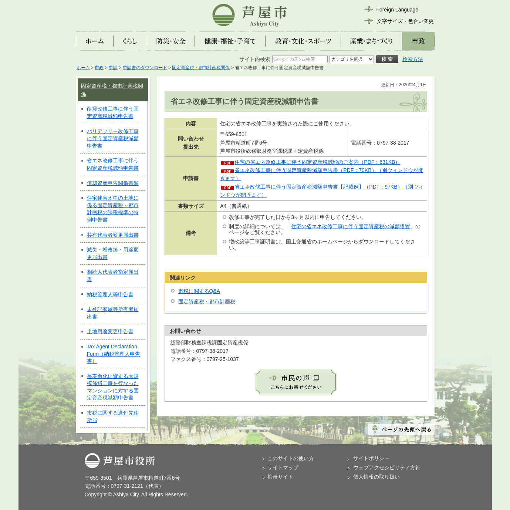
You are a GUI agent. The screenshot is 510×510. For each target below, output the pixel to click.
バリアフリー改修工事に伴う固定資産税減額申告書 (113, 138)
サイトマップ (282, 467)
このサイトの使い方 (290, 458)
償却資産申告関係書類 (113, 183)
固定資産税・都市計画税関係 (201, 67)
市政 (99, 67)
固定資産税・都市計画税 (206, 301)
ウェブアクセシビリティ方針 (387, 467)
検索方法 (412, 59)
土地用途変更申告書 (110, 331)
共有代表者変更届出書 (113, 235)
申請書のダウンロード (145, 67)
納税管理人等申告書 (110, 294)
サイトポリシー (371, 458)
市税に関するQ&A (199, 291)
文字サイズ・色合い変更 (405, 21)
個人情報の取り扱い (376, 477)
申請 (113, 67)
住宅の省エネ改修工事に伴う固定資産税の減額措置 (350, 226)
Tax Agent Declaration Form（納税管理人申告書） (114, 354)
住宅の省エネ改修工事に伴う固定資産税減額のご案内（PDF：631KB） (317, 162)
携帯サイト (280, 477)
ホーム (83, 67)
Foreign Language (397, 10)
